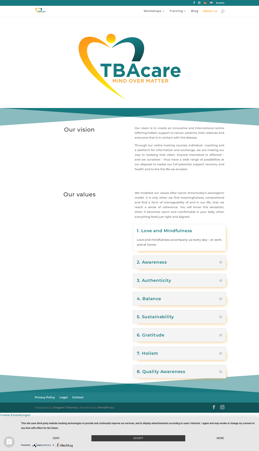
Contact (78, 397)
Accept (138, 438)
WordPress (106, 407)
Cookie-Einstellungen (15, 415)
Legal (64, 397)
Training (176, 11)
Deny (56, 438)
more (220, 438)
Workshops (152, 11)
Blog (194, 11)
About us (210, 11)
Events (220, 3)
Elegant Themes (65, 407)
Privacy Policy (45, 397)
